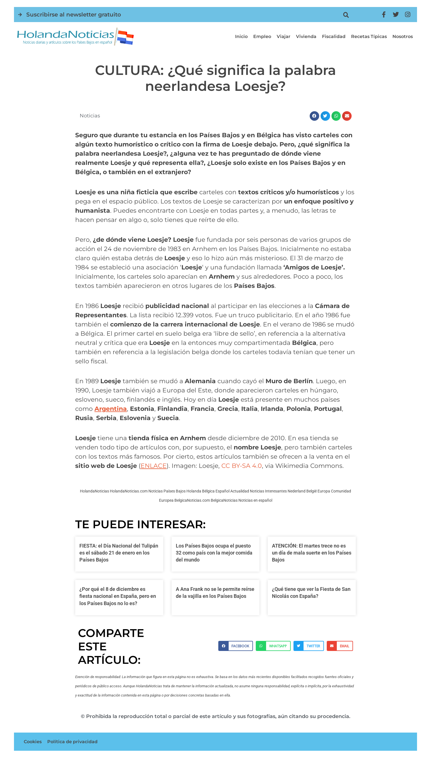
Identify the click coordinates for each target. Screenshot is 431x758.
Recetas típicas (369, 36)
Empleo (262, 36)
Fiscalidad (333, 36)
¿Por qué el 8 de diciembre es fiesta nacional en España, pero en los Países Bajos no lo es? (117, 596)
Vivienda (306, 36)
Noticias (90, 116)
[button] (346, 15)
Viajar (283, 36)
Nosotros (402, 36)
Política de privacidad (72, 741)
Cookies (33, 741)
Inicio (241, 36)
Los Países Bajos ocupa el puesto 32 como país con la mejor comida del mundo (214, 553)
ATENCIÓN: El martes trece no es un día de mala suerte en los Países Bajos (311, 553)
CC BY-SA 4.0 (241, 466)
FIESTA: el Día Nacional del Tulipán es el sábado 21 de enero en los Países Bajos (118, 553)
